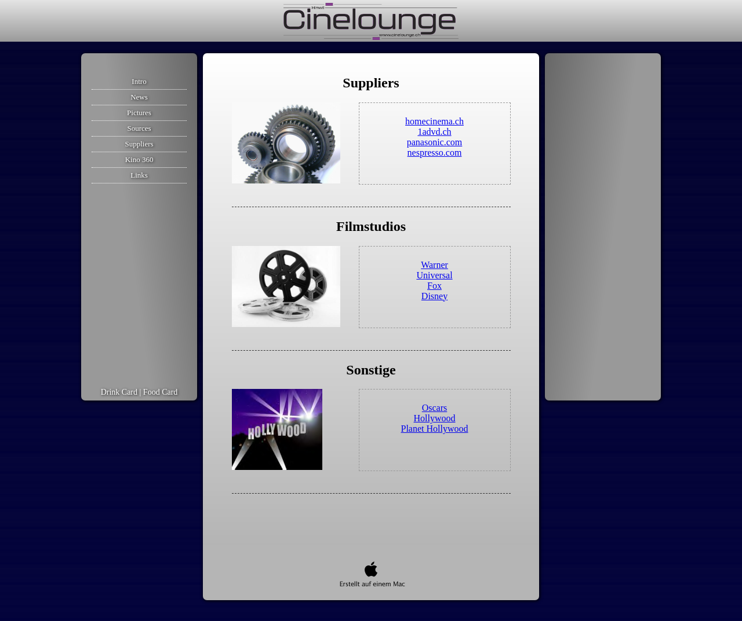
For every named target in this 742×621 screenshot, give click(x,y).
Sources (139, 128)
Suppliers (139, 143)
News (139, 97)
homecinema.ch (434, 121)
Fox (434, 286)
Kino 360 (139, 159)
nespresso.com (435, 152)
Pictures (139, 112)
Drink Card (119, 392)
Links (139, 175)
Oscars (435, 408)
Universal (434, 275)
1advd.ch (434, 132)
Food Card (160, 392)
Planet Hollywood (434, 428)
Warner (434, 265)
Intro (139, 81)
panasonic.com (435, 142)
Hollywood (435, 418)
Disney (434, 296)
